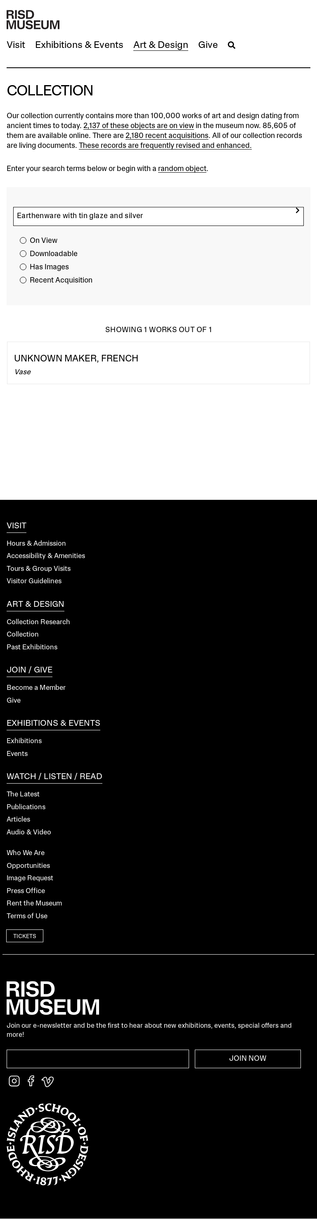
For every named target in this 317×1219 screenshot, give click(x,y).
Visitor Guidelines (34, 581)
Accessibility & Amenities (46, 556)
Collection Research (38, 622)
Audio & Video (29, 832)
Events (17, 754)
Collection (23, 635)
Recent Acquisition (61, 280)
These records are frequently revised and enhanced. (165, 146)
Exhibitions (24, 741)
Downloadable (54, 254)
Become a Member (36, 688)
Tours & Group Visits (39, 569)
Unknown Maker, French (76, 359)
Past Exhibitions (32, 647)
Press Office (26, 891)
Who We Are (26, 853)
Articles (18, 820)
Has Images (49, 267)
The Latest (23, 794)
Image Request (30, 878)
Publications (26, 807)
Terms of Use (27, 916)
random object (182, 169)
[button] (16, 45)
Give (14, 701)
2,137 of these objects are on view (138, 126)
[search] (297, 210)
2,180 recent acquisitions (166, 136)
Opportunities (28, 866)
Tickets (24, 936)
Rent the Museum (34, 904)
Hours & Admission (36, 544)
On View (43, 241)
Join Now (248, 1058)
